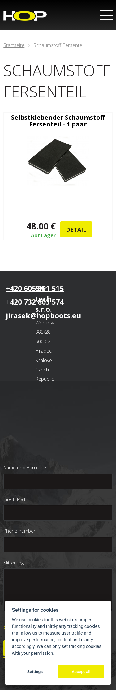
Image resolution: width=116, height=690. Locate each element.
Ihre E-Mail (14, 499)
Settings (35, 671)
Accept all (81, 671)
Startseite (13, 45)
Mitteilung (13, 562)
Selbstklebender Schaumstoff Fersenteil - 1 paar (58, 120)
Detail (76, 229)
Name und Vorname (24, 467)
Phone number (19, 531)
